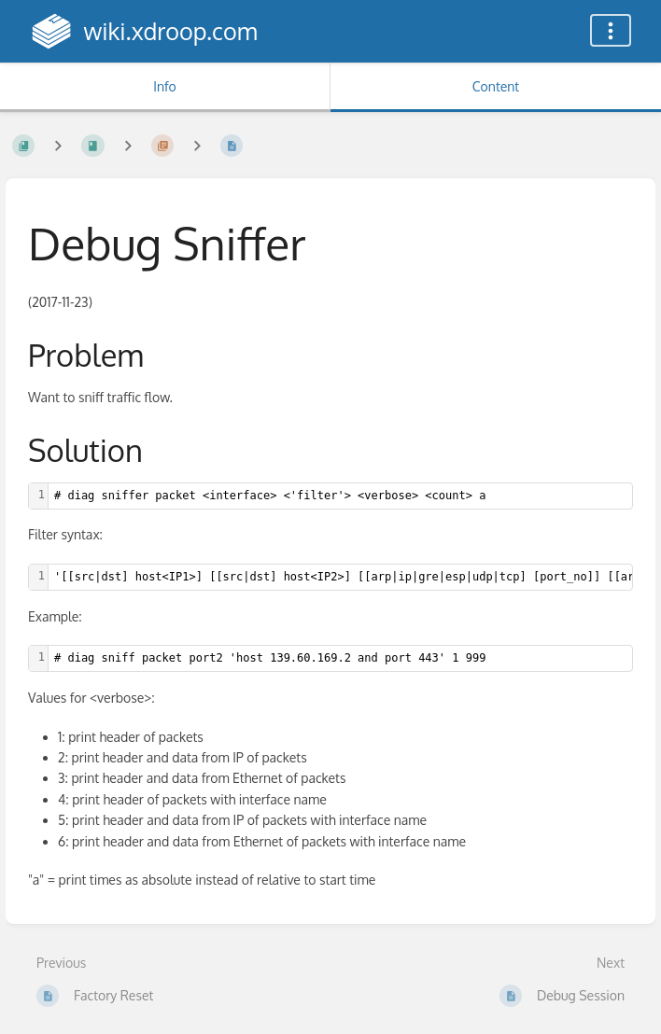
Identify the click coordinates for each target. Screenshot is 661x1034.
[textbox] (340, 496)
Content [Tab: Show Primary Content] (495, 86)
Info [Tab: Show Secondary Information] (164, 86)
